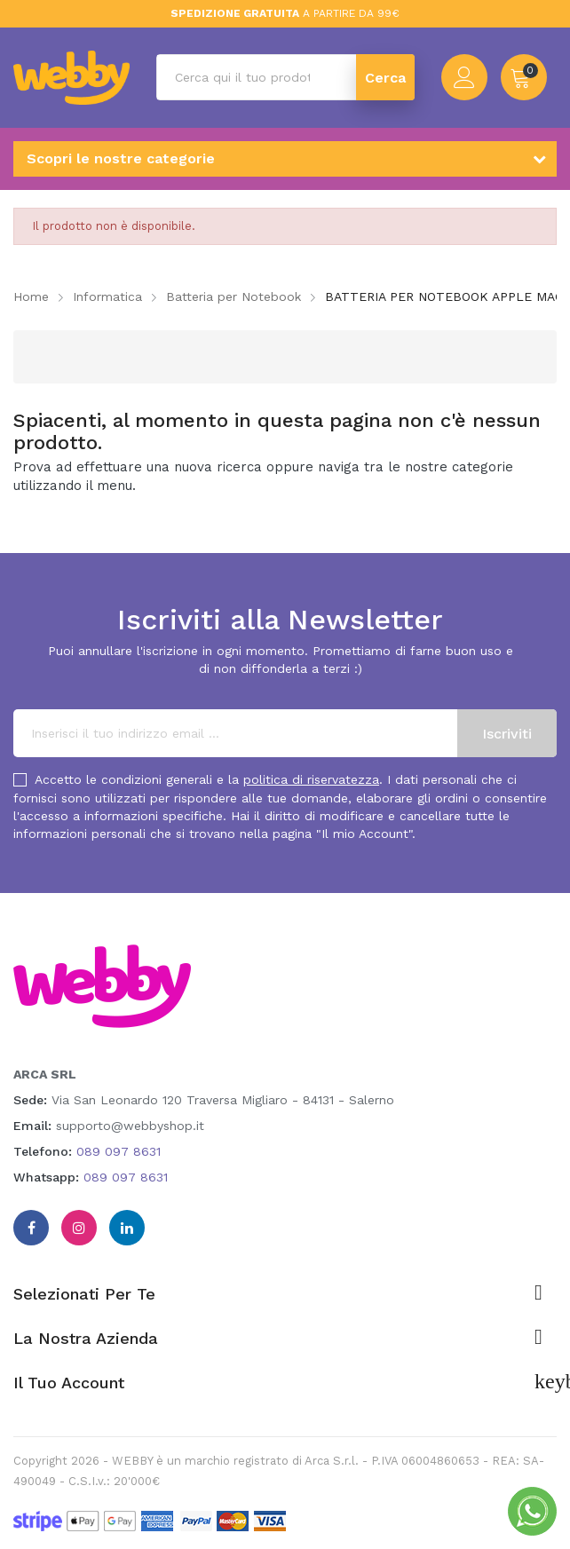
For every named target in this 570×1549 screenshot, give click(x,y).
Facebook (31, 1227)
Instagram (79, 1227)
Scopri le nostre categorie (121, 158)
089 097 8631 (118, 1151)
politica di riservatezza (311, 779)
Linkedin (127, 1227)
